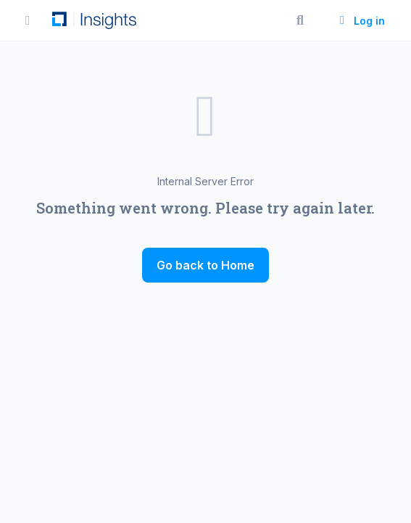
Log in (360, 21)
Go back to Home (205, 265)
